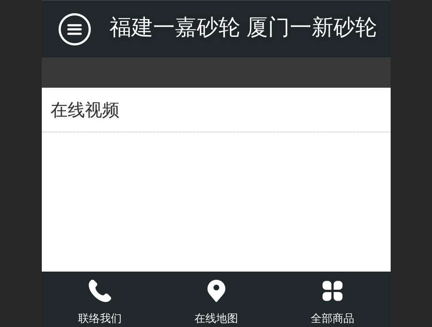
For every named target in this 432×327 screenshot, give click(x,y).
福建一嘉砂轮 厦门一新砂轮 (243, 27)
